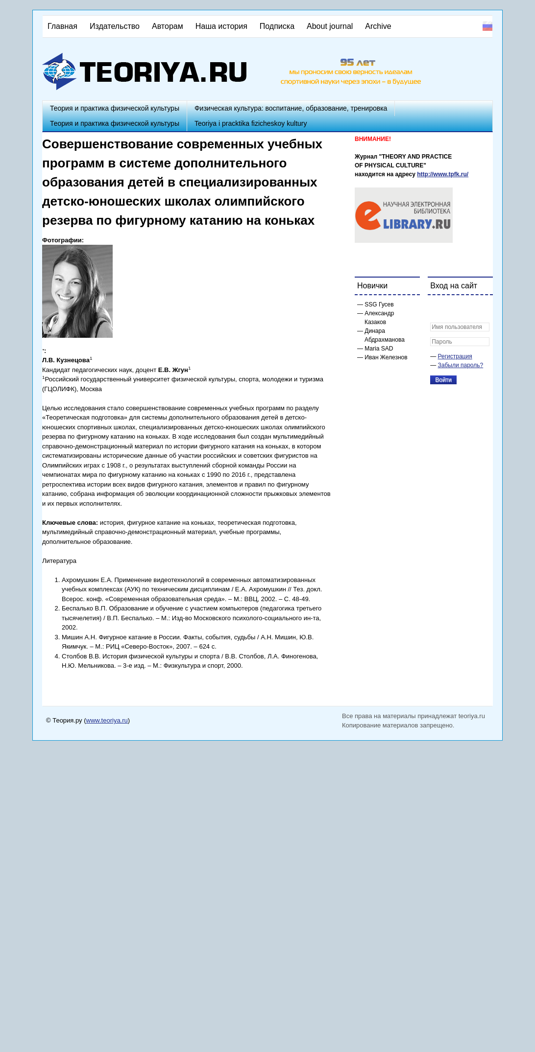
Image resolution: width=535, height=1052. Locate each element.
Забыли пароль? (461, 365)
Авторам (167, 26)
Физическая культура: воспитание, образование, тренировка (291, 108)
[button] (438, 309)
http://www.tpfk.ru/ (442, 174)
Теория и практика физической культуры (114, 108)
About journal (330, 26)
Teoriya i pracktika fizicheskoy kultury (251, 123)
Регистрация (455, 356)
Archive (378, 26)
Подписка (277, 26)
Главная (62, 26)
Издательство (115, 26)
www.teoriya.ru (107, 720)
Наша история (221, 26)
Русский (487, 26)
